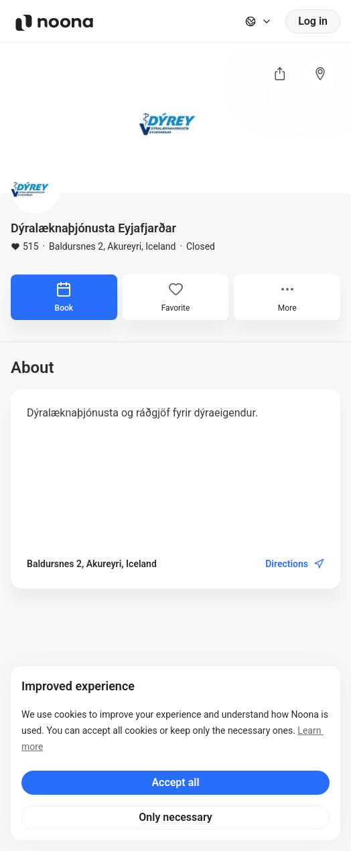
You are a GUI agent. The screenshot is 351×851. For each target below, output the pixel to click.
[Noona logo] (54, 23)
